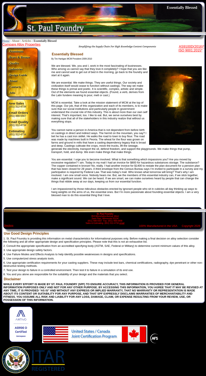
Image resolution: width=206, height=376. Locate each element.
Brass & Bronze (19, 57)
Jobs (12, 92)
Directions (8, 225)
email (121, 223)
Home (6, 41)
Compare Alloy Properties (21, 44)
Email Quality (18, 122)
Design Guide (18, 75)
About (15, 41)
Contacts (15, 87)
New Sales (16, 103)
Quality (14, 63)
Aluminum (16, 51)
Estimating (17, 131)
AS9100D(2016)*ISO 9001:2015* (191, 48)
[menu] (20, 72)
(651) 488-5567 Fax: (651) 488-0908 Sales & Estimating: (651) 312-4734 (105, 216)
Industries (16, 69)
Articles (26, 41)
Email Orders (18, 112)
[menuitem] (20, 51)
